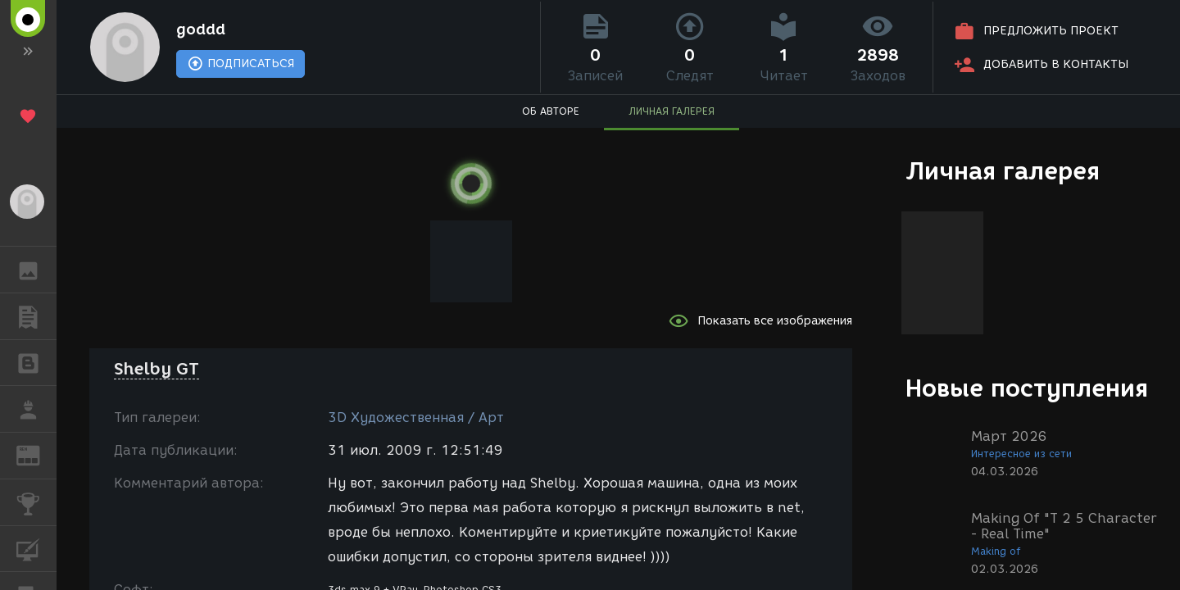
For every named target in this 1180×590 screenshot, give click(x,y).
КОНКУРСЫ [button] (36, 502)
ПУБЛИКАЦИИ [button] (36, 316)
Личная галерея (1002, 171)
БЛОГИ (36, 361)
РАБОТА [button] (36, 409)
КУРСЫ (36, 547)
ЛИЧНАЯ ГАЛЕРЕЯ (672, 111)
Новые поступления (1026, 388)
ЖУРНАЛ (36, 454)
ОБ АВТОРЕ (550, 111)
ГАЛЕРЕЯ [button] (36, 270)
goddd (200, 29)
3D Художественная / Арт (416, 417)
